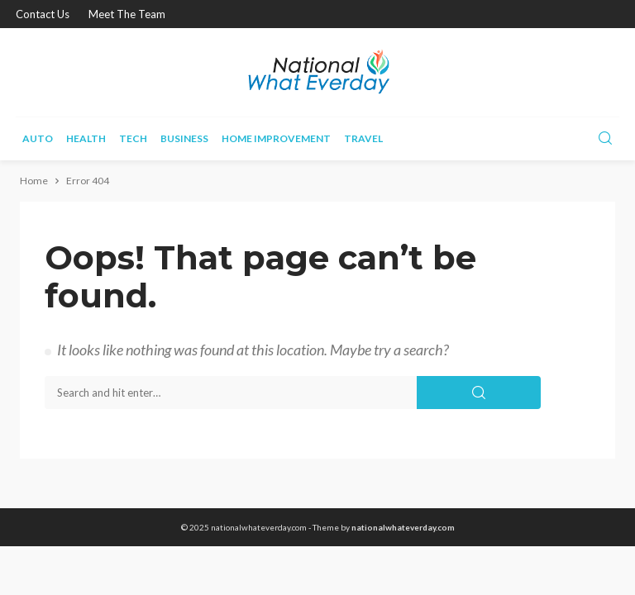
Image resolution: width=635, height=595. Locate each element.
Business (184, 138)
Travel (363, 138)
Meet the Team (126, 14)
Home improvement (276, 138)
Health (86, 138)
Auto (37, 138)
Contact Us (42, 14)
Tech (133, 138)
